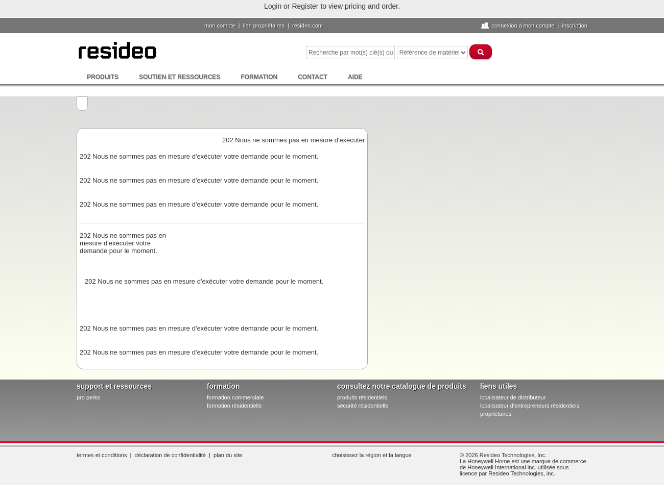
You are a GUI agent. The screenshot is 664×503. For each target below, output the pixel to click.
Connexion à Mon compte (522, 25)
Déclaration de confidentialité (170, 455)
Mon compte (219, 25)
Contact (312, 77)
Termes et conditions (102, 455)
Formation (259, 77)
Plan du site (228, 455)
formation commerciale (235, 397)
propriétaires (495, 414)
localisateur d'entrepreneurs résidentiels (529, 406)
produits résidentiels (362, 397)
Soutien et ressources (179, 77)
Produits (102, 77)
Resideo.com (307, 25)
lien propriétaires (263, 25)
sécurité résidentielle (362, 406)
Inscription (574, 25)
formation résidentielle (234, 406)
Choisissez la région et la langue (372, 455)
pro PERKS (88, 397)
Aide (355, 77)
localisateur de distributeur (513, 397)
